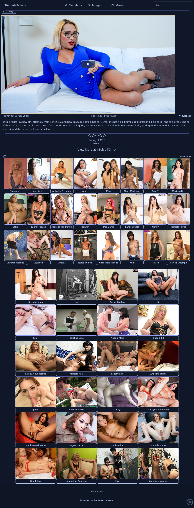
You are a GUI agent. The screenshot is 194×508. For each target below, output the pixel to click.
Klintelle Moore (158, 445)
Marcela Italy (76, 373)
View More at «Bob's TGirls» (97, 149)
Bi (158, 302)
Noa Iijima (35, 481)
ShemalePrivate (15, 5)
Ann (85, 190)
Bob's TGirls (9, 12)
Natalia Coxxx (85, 262)
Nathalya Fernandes (62, 191)
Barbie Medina (117, 302)
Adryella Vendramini (62, 226)
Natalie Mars (117, 337)
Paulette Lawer (76, 409)
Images (97, 5)
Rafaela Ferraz (178, 226)
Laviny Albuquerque (35, 373)
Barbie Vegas (22, 115)
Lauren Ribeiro (38, 226)
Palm (132, 262)
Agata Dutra (76, 445)
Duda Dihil (158, 337)
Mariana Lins (178, 191)
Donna (85, 226)
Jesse (76, 302)
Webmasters (97, 491)
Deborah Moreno (15, 262)
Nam (155, 226)
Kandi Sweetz (132, 226)
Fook (35, 337)
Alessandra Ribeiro (108, 262)
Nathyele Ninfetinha (158, 409)
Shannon (15, 190)
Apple (35, 409)
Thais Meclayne (132, 191)
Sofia (15, 226)
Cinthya (117, 409)
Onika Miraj (118, 445)
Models (74, 5)
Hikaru (155, 262)
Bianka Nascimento (36, 445)
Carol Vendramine (158, 481)
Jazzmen (38, 262)
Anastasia (38, 190)
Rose (155, 190)
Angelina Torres (158, 373)
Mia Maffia (108, 226)
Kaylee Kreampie (178, 262)
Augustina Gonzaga (77, 481)
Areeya (61, 262)
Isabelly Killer (117, 373)
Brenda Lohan (35, 302)
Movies (120, 5)
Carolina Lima (76, 337)
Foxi (117, 481)
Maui (108, 191)
